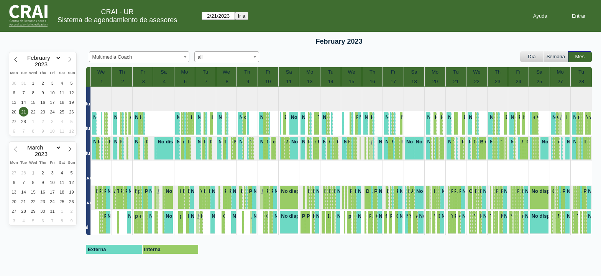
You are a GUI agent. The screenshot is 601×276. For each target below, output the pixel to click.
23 (497, 81)
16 (372, 81)
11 (289, 81)
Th (122, 72)
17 (393, 81)
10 (268, 81)
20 (435, 81)
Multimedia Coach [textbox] (112, 57)
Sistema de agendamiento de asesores (117, 20)
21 (455, 81)
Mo (184, 72)
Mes (580, 56)
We (101, 72)
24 (518, 81)
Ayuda (540, 16)
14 (330, 81)
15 (351, 81)
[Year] (43, 64)
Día (531, 56)
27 (560, 81)
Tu (206, 72)
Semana (556, 56)
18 (414, 81)
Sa (164, 72)
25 (539, 81)
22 (476, 81)
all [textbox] (200, 57)
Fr (142, 72)
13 (309, 81)
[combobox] (139, 56)
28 (581, 81)
